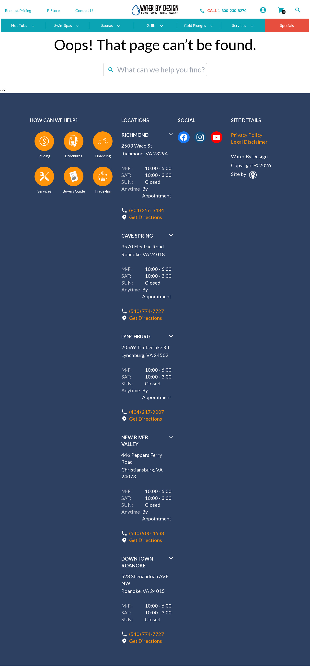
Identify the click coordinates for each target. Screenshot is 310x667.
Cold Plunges (199, 25)
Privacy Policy (246, 135)
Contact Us (84, 10)
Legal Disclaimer (249, 142)
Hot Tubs (23, 25)
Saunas (111, 25)
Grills (155, 25)
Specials (287, 25)
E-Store (53, 10)
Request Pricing (18, 10)
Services (243, 25)
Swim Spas (67, 25)
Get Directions (145, 217)
